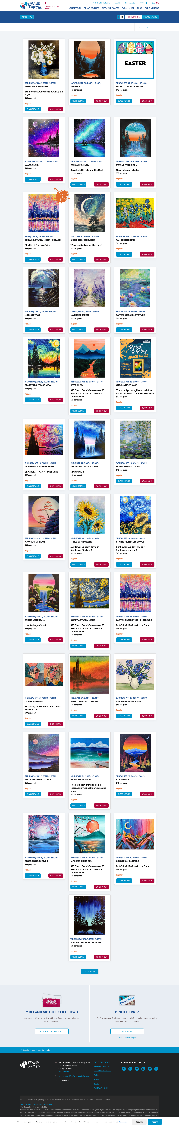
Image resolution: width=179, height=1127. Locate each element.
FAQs (124, 8)
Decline (139, 1122)
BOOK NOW (55, 109)
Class (27, 17)
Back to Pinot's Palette (102, 3)
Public (133, 17)
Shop (132, 8)
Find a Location (130, 3)
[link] (147, 27)
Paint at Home (152, 8)
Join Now (127, 1031)
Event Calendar (102, 1062)
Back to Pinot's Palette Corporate (36, 1050)
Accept (155, 1122)
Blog (139, 8)
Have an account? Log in (127, 1038)
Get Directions (64, 1071)
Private (150, 17)
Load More (89, 971)
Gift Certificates (110, 8)
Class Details (33, 109)
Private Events (91, 8)
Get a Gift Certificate (51, 1031)
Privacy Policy (37, 1104)
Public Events (74, 8)
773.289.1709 (64, 1080)
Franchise (117, 3)
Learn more (123, 1122)
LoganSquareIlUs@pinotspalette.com (74, 1076)
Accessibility (48, 1104)
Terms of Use (25, 1104)
